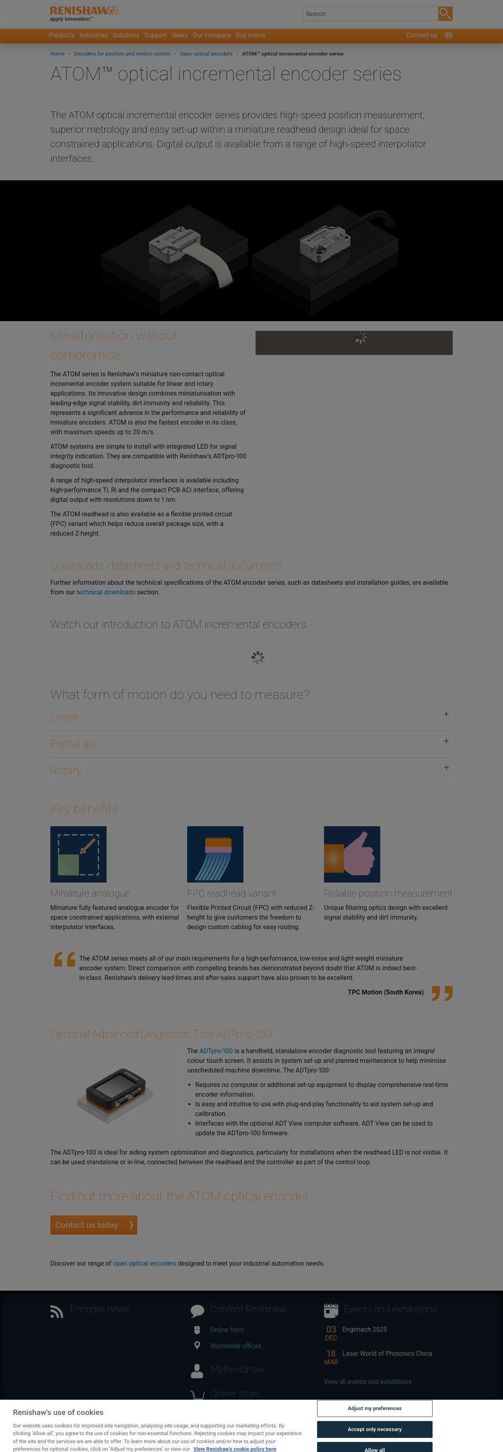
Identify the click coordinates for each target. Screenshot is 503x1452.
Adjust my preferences (375, 1419)
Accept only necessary (375, 1440)
